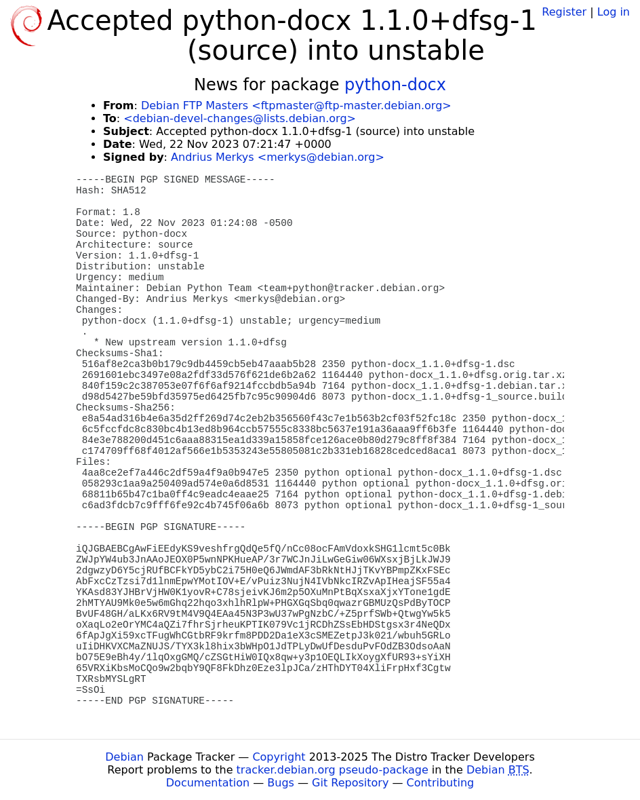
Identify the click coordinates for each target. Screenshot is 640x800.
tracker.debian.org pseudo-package (332, 769)
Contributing (441, 782)
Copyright (278, 756)
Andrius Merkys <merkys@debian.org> (277, 157)
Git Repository (350, 782)
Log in (613, 11)
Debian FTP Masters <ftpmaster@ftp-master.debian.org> (296, 105)
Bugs (280, 782)
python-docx (395, 84)
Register (564, 11)
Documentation (207, 782)
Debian (124, 756)
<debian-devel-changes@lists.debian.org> (239, 118)
